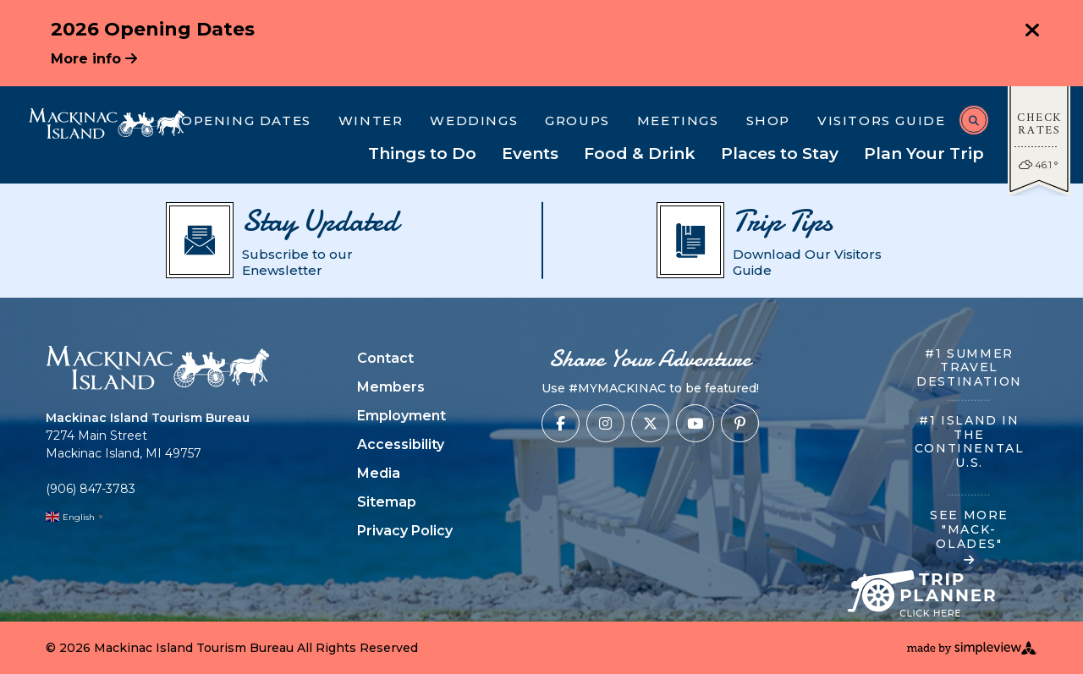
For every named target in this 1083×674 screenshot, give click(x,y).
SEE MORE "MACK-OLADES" (969, 537)
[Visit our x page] (650, 423)
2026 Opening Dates (153, 29)
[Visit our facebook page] (561, 423)
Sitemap (386, 502)
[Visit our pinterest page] (740, 423)
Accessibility (400, 444)
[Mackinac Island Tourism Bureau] (106, 123)
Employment (401, 416)
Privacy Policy (405, 531)
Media (378, 473)
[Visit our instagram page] (605, 423)
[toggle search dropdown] (974, 120)
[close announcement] (1032, 32)
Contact (385, 358)
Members (391, 387)
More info (94, 59)
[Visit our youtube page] (695, 423)
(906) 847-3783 (90, 488)
